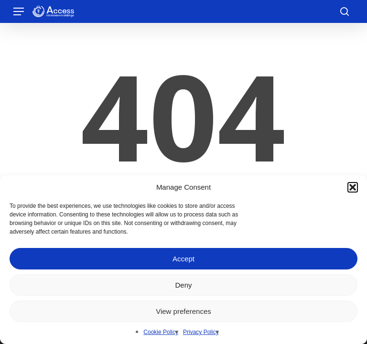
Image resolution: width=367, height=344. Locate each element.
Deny (183, 285)
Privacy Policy (201, 332)
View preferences (183, 311)
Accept (183, 259)
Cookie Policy (160, 332)
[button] (352, 187)
